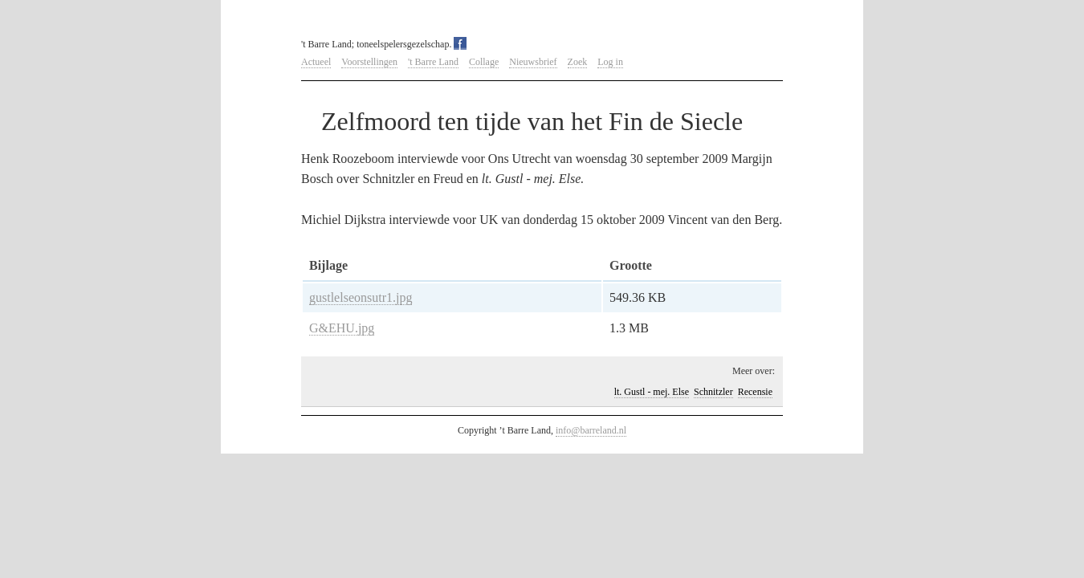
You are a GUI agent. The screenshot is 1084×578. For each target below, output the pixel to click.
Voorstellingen (369, 61)
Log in (610, 61)
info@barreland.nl (591, 430)
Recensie (755, 391)
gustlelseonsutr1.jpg (360, 297)
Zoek (578, 61)
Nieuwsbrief (532, 61)
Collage (484, 61)
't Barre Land (433, 61)
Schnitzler (713, 391)
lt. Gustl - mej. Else (651, 391)
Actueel (316, 61)
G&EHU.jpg (341, 328)
